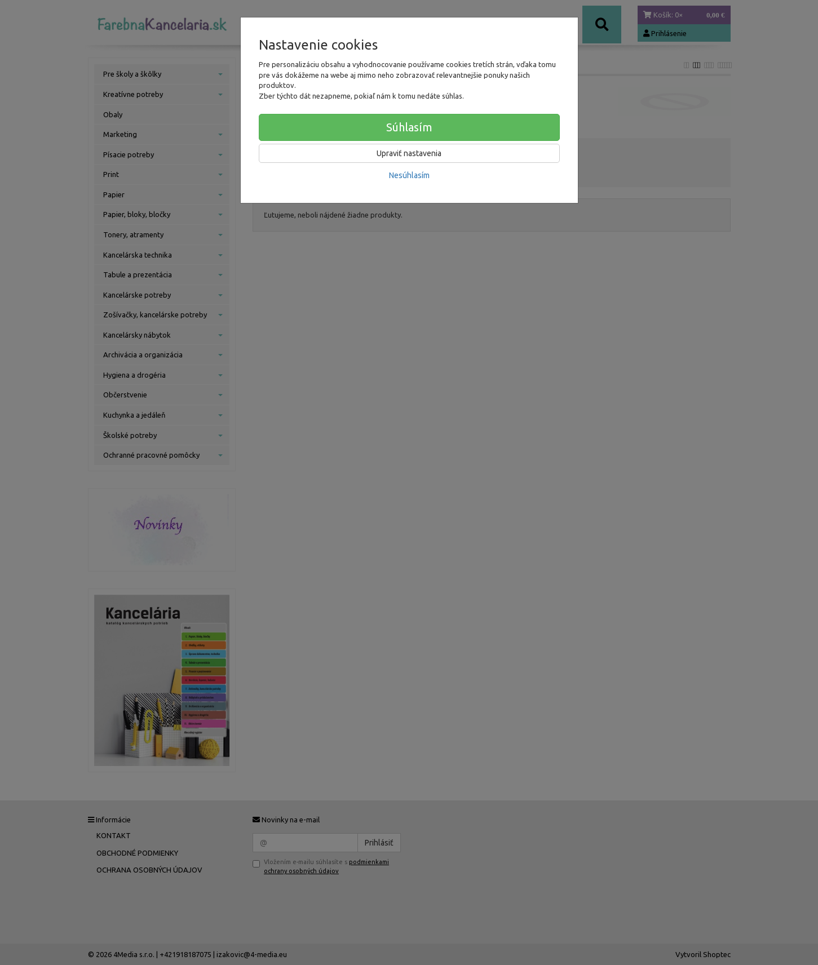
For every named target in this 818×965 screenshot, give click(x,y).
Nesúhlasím (409, 175)
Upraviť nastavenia (409, 153)
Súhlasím (409, 127)
